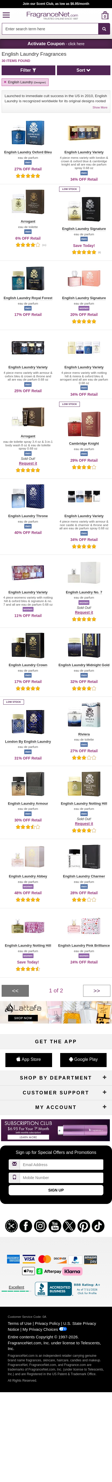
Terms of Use (20, 1323)
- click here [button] (56, 43)
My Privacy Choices (40, 1329)
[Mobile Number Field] (61, 1178)
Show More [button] (100, 107)
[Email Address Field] (61, 1164)
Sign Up (56, 1190)
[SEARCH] (104, 29)
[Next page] (96, 991)
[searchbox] (50, 29)
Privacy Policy (47, 1323)
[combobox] (56, 29)
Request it (28, 463)
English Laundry (24, 82)
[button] (6, 15)
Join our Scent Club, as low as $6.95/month (56, 4)
